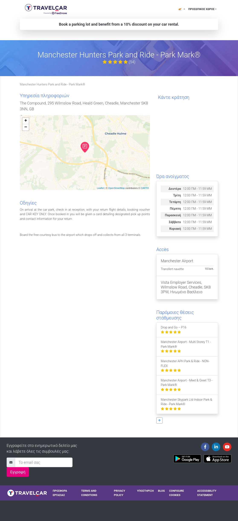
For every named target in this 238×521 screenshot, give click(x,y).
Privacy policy (119, 492)
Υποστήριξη (145, 490)
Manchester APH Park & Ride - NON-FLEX (185, 365)
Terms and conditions (89, 492)
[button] (159, 420)
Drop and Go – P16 (173, 330)
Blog (161, 490)
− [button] (25, 127)
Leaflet (100, 188)
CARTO (145, 188)
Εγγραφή (17, 472)
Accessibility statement (206, 492)
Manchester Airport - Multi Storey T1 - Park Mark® (186, 346)
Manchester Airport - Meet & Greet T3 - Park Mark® (186, 385)
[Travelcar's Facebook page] (205, 447)
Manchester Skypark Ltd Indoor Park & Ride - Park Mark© (186, 404)
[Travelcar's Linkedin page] (216, 447)
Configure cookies (176, 492)
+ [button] (25, 121)
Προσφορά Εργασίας (60, 492)
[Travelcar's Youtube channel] (227, 447)
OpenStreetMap (116, 188)
